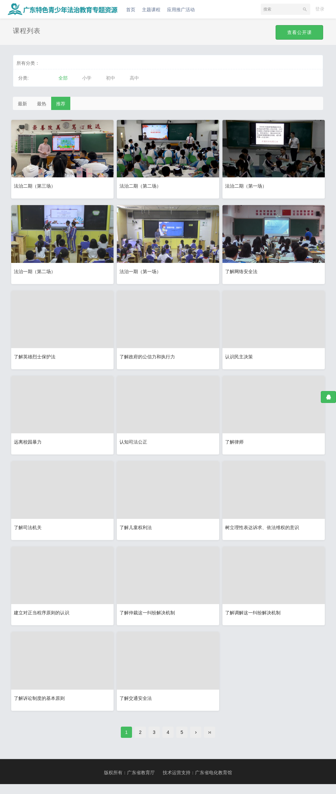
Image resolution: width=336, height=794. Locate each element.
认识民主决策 (240, 357)
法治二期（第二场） (142, 184)
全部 (63, 78)
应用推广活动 (181, 9)
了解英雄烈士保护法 (36, 357)
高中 (134, 78)
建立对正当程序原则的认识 (43, 618)
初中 (110, 78)
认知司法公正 (135, 444)
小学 (86, 78)
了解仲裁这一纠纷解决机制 (149, 618)
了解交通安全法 (137, 704)
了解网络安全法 (243, 270)
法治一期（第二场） (36, 270)
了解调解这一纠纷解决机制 (254, 618)
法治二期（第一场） (247, 184)
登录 (319, 9)
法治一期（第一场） (142, 270)
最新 (22, 103)
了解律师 (236, 444)
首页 (130, 9)
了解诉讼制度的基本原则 (41, 704)
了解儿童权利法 (137, 531)
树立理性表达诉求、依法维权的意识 (264, 531)
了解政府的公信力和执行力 (149, 357)
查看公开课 (298, 32)
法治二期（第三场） (36, 184)
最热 (41, 103)
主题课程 (151, 9)
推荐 (60, 103)
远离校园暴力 (29, 444)
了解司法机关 (29, 531)
